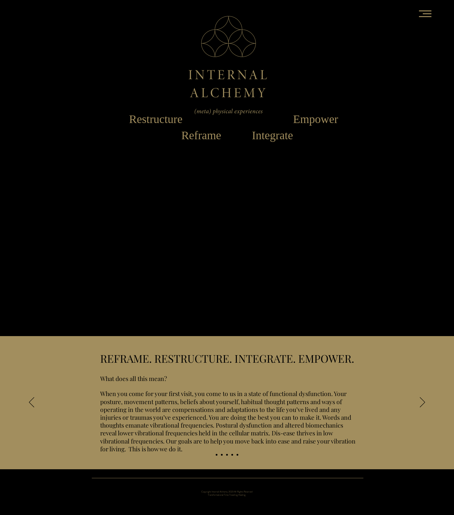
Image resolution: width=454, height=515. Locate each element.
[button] (425, 13)
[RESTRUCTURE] (227, 455)
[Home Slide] (216, 455)
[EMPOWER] (237, 455)
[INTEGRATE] (232, 455)
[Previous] (31, 402)
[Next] (422, 402)
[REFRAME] (222, 455)
